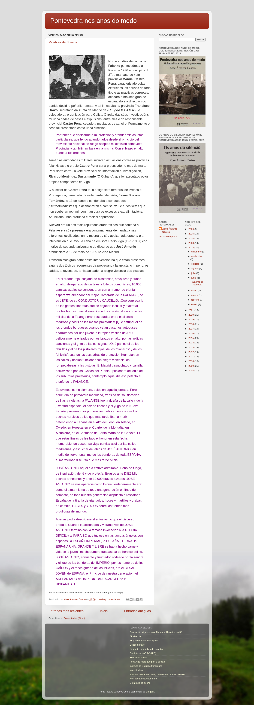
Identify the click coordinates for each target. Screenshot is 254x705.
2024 (191, 238)
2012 (191, 352)
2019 (191, 319)
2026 (191, 229)
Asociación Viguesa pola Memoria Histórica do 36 (156, 632)
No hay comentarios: (110, 599)
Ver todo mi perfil (168, 236)
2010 (191, 361)
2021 (191, 310)
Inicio (104, 611)
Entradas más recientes (66, 611)
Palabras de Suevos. (63, 42)
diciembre (196, 251)
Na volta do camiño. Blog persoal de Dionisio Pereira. (158, 674)
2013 (191, 347)
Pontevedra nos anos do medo (93, 20)
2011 (191, 356)
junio (194, 277)
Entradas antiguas (137, 611)
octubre (195, 264)
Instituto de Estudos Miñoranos (146, 666)
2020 (191, 314)
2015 (191, 338)
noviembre (196, 256)
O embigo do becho (140, 683)
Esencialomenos (138, 657)
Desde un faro (137, 644)
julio (193, 273)
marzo (195, 295)
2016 (191, 333)
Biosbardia (135, 636)
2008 (191, 370)
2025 (191, 233)
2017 (191, 328)
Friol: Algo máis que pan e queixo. (147, 661)
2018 (191, 324)
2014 (191, 342)
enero (194, 304)
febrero (195, 299)
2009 (191, 366)
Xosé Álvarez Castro (169, 230)
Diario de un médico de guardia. (146, 649)
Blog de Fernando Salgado (144, 640)
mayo (194, 290)
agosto (195, 268)
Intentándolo (136, 670)
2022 (191, 247)
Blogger (150, 691)
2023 (191, 243)
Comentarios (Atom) (74, 618)
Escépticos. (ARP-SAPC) (143, 653)
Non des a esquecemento (143, 678)
